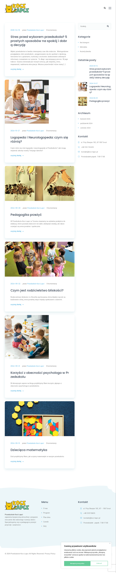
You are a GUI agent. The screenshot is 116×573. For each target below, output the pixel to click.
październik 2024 (86, 127)
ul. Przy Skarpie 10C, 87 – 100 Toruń (95, 522)
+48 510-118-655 (86, 151)
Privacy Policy (50, 567)
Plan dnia (46, 531)
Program (46, 526)
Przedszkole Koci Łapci (35, 30)
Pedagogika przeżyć (29, 219)
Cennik (46, 535)
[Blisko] (109, 544)
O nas (45, 522)
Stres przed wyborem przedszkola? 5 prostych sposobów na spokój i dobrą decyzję (40, 42)
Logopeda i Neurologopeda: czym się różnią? (39, 142)
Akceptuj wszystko (95, 563)
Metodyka (83, 47)
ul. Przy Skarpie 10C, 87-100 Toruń (92, 146)
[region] (86, 555)
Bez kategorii (84, 42)
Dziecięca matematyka (32, 462)
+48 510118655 (87, 527)
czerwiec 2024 (85, 132)
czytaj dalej (17, 71)
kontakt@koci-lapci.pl (88, 156)
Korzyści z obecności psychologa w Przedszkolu (39, 386)
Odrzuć (73, 563)
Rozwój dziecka (85, 51)
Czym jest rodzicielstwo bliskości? (39, 298)
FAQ (44, 540)
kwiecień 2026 (85, 123)
